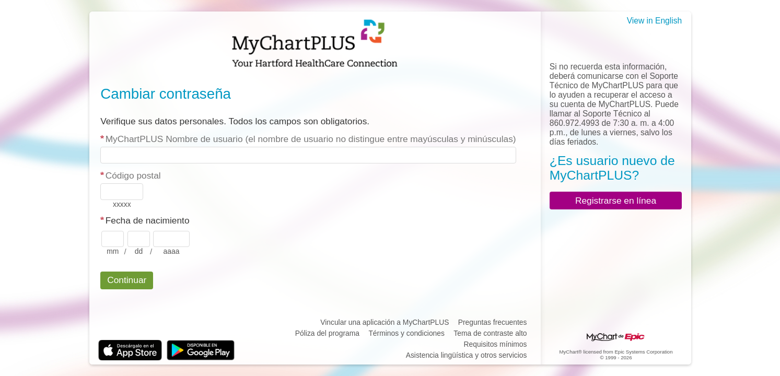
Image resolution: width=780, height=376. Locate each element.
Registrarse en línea (615, 200)
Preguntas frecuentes (492, 322)
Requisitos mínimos (495, 344)
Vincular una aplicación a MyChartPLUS (384, 322)
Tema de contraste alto (490, 333)
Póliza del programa (327, 333)
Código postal (133, 175)
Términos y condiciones (406, 333)
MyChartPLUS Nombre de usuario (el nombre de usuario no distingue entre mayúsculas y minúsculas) (311, 139)
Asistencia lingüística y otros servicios (466, 355)
